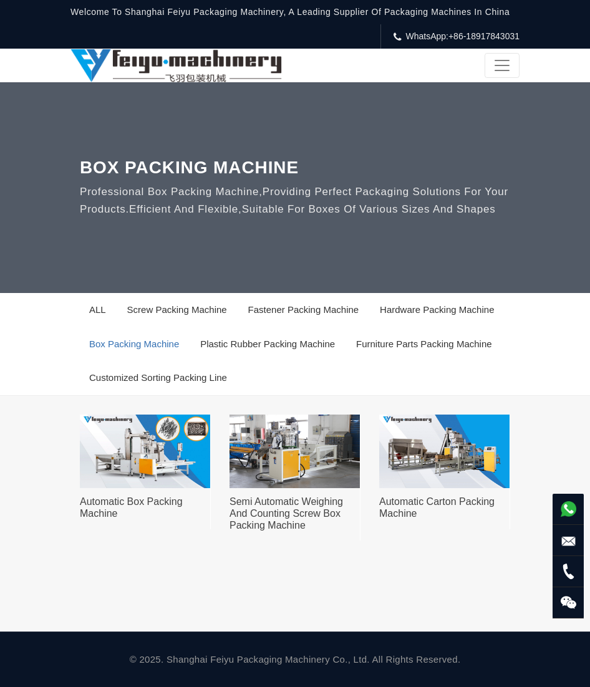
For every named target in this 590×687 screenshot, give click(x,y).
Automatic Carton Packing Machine (437, 507)
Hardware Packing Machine (437, 309)
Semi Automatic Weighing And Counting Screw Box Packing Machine (286, 513)
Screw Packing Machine (177, 309)
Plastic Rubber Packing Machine (267, 344)
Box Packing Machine (134, 344)
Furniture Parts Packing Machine (424, 344)
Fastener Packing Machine (303, 309)
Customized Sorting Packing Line (158, 377)
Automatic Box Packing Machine (131, 507)
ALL (97, 309)
